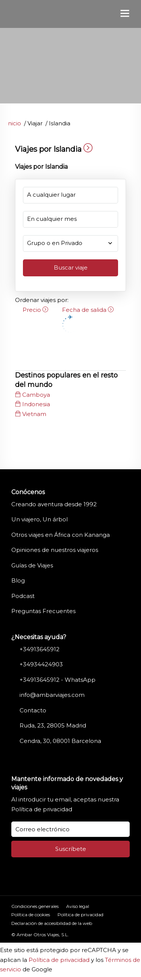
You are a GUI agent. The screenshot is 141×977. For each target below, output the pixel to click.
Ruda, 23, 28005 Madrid (53, 725)
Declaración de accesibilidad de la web (51, 923)
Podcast (23, 595)
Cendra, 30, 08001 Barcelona (60, 740)
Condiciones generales (35, 906)
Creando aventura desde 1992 (54, 504)
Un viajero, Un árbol (39, 519)
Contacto (33, 710)
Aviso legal (77, 906)
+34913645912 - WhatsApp (58, 679)
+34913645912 (39, 649)
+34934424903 (41, 664)
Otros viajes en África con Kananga (60, 534)
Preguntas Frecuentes (43, 611)
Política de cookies (30, 914)
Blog (18, 580)
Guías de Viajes (32, 565)
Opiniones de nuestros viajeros (54, 549)
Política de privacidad (41, 809)
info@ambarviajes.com (52, 694)
